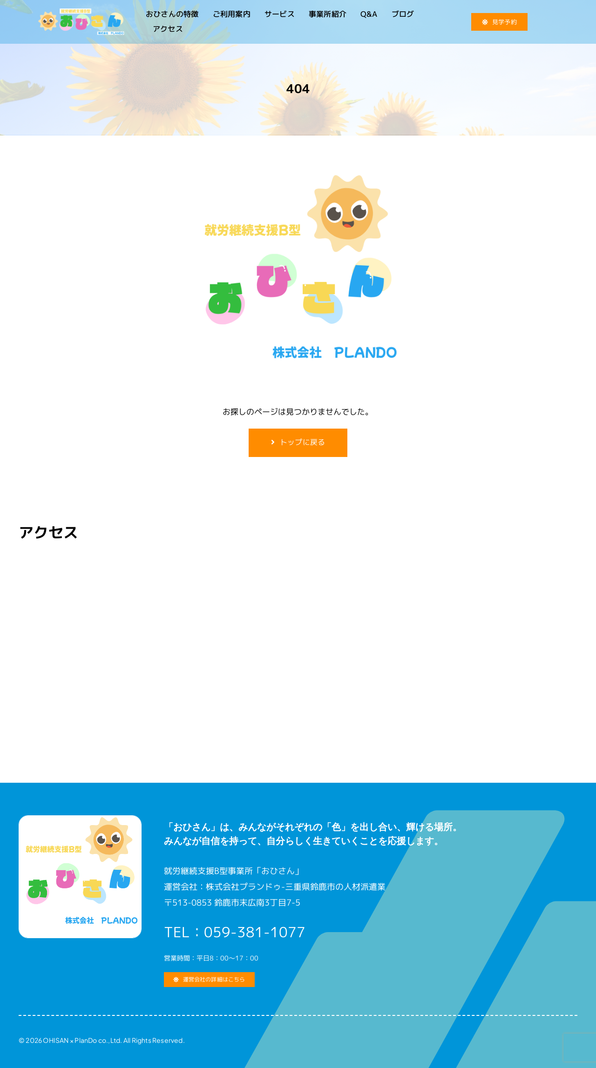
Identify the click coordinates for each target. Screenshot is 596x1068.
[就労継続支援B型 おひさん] (81, 12)
